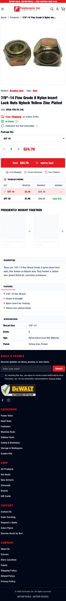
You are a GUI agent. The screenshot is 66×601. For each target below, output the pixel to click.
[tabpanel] (33, 301)
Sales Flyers (7, 527)
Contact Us (6, 511)
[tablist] (33, 287)
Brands (4, 490)
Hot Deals (5, 474)
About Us (5, 548)
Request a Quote (9, 522)
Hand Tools (6, 420)
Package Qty (7, 131)
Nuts (35, 90)
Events (4, 565)
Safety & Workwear (10, 442)
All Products (7, 469)
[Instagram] (8, 400)
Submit (58, 368)
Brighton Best (16, 90)
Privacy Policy (55, 378)
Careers (5, 554)
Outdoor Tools (7, 437)
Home (4, 17)
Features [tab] (8, 286)
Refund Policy (8, 575)
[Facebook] (2, 400)
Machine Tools (8, 431)
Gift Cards (6, 496)
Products (14, 17)
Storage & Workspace (11, 448)
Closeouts (5, 485)
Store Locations (8, 559)
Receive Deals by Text (11, 533)
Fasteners (5, 426)
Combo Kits (6, 453)
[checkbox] (2, 375)
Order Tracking (8, 517)
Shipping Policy (9, 570)
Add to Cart (33, 163)
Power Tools (7, 415)
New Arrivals (7, 479)
